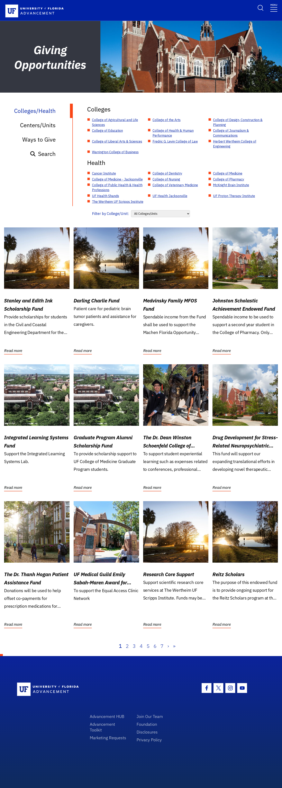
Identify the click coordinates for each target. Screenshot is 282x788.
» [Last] (174, 646)
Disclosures (147, 732)
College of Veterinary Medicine (175, 185)
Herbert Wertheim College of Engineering (234, 143)
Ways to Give (39, 139)
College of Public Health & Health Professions (117, 187)
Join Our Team (150, 716)
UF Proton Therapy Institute (234, 196)
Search (43, 154)
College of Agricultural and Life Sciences (115, 122)
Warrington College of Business (115, 152)
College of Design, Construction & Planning (238, 122)
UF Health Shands (105, 196)
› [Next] (168, 646)
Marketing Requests (108, 737)
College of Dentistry (167, 173)
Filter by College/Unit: (110, 213)
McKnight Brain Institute (231, 185)
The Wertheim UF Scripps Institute (117, 202)
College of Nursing (166, 179)
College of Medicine (227, 173)
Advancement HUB (107, 716)
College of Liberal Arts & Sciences (117, 141)
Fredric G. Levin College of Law (175, 141)
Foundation (147, 724)
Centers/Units (38, 125)
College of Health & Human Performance (173, 132)
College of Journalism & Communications (231, 132)
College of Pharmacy (228, 179)
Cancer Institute (104, 173)
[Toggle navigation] (274, 7)
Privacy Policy (149, 740)
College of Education (107, 130)
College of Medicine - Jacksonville (117, 179)
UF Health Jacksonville (170, 196)
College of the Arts (167, 120)
